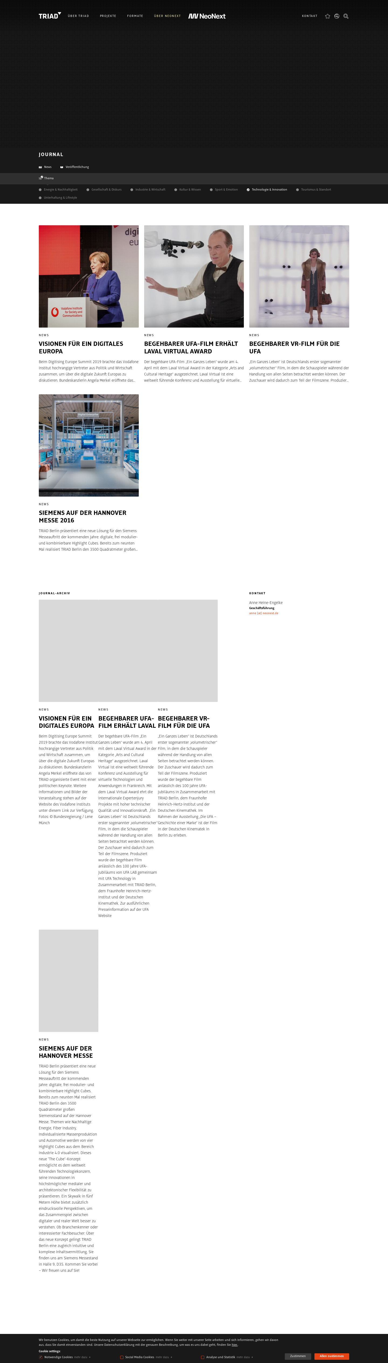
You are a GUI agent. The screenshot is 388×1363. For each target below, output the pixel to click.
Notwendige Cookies (58, 1357)
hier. (235, 1345)
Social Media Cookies (139, 1357)
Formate (135, 16)
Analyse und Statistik (220, 1357)
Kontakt (310, 16)
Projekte (108, 16)
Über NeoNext (167, 16)
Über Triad (78, 16)
